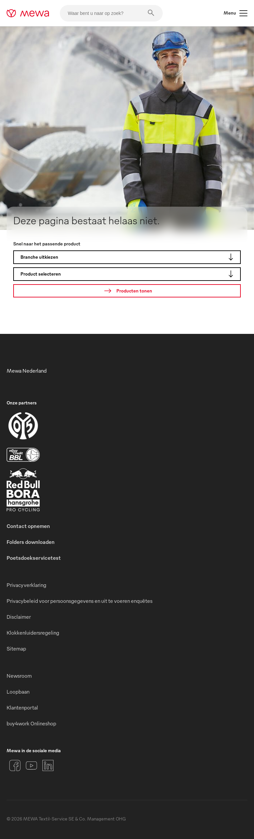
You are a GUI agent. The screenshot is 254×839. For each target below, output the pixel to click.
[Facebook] (15, 765)
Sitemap (16, 648)
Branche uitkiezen (129, 257)
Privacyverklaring (26, 585)
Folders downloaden (31, 542)
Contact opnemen (28, 526)
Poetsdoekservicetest (34, 557)
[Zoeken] (127, 290)
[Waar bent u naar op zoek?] (111, 13)
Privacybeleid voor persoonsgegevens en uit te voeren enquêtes (79, 601)
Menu (235, 13)
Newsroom (19, 675)
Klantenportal (22, 707)
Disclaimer (19, 616)
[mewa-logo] (28, 13)
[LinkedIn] (48, 765)
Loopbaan (18, 691)
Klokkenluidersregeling (33, 632)
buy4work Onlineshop (31, 723)
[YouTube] (31, 765)
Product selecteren (129, 274)
